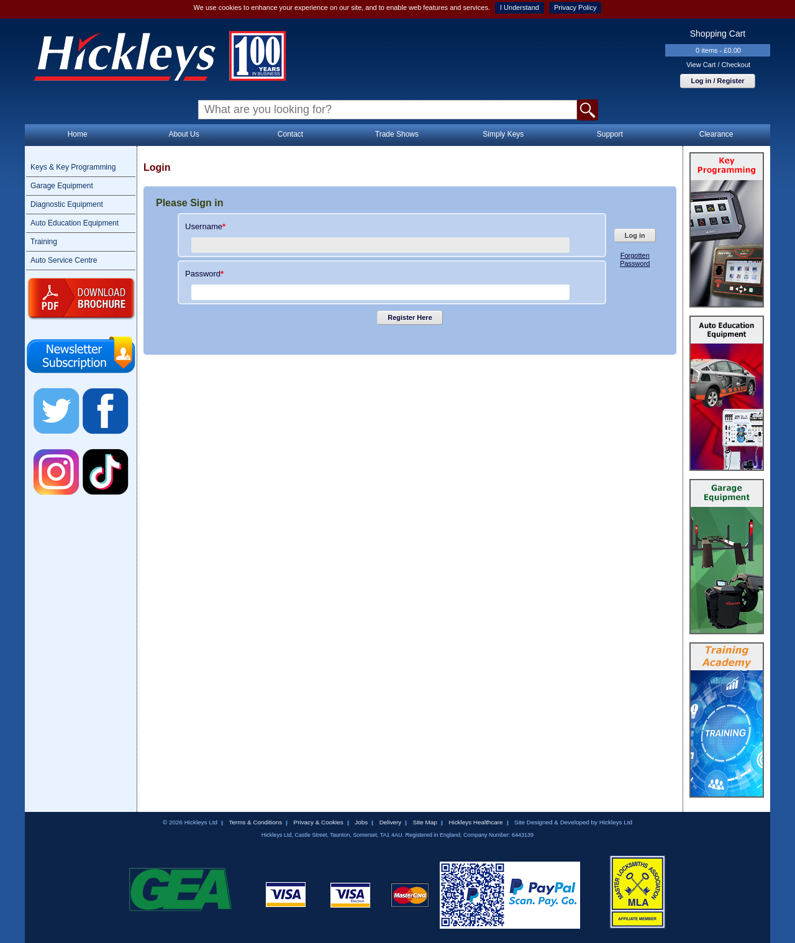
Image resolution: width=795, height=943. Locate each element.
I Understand (519, 7)
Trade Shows (397, 134)
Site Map (425, 822)
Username (205, 226)
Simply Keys (503, 134)
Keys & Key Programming (73, 167)
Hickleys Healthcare (475, 822)
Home (78, 134)
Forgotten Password (635, 259)
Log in (635, 235)
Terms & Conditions (255, 822)
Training (43, 241)
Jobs (361, 822)
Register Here (410, 317)
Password (204, 273)
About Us (183, 134)
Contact (290, 134)
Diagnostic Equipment (66, 204)
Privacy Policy (575, 7)
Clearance (716, 134)
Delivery (390, 822)
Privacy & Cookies (318, 822)
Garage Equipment (61, 185)
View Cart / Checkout (718, 64)
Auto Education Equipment (74, 223)
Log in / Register (717, 80)
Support (610, 134)
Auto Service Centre (63, 260)
